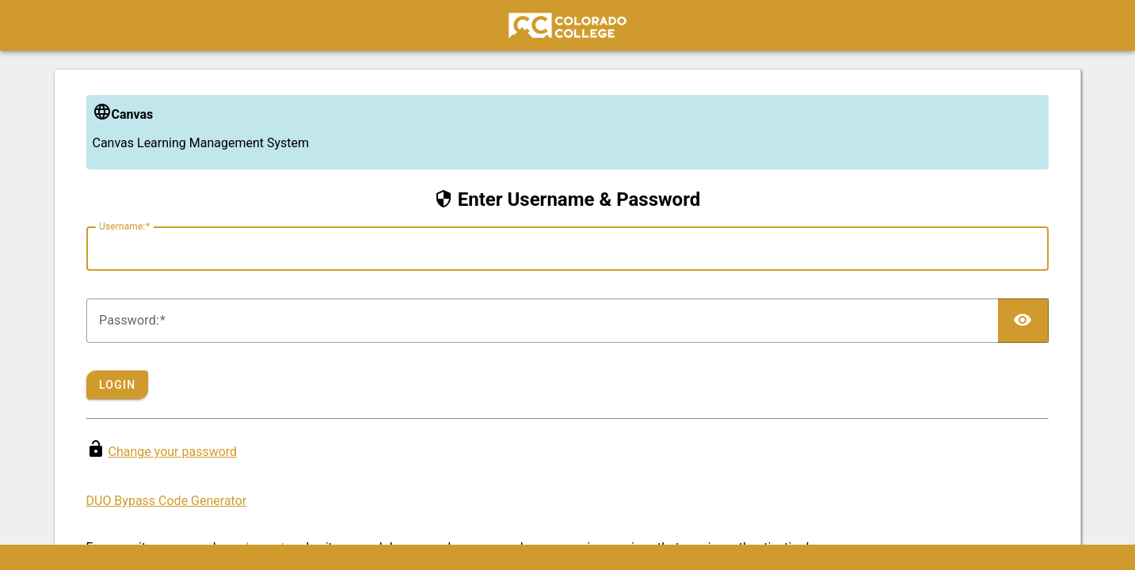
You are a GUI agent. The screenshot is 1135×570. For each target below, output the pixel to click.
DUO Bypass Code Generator (166, 500)
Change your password (172, 451)
